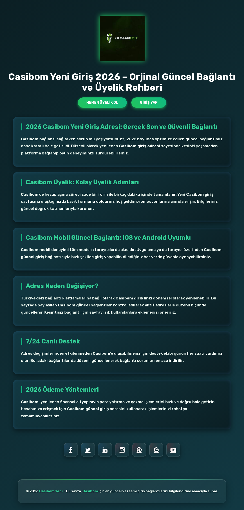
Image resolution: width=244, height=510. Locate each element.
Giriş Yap (149, 102)
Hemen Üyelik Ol (102, 102)
